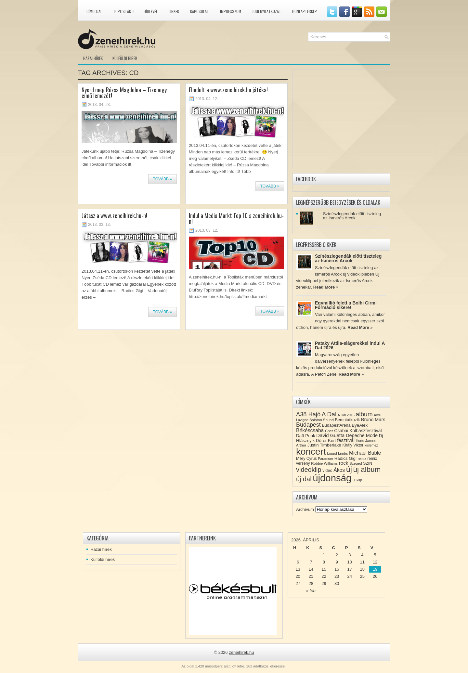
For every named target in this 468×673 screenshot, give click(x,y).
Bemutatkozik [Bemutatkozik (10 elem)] (347, 419)
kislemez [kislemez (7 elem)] (371, 445)
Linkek (174, 11)
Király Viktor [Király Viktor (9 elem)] (352, 445)
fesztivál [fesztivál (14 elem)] (346, 440)
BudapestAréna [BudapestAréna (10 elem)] (336, 425)
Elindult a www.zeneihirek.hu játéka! (228, 89)
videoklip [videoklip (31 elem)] (308, 469)
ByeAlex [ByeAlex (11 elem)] (360, 425)
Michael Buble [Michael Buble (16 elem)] (365, 453)
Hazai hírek (93, 58)
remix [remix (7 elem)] (362, 458)
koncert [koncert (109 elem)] (311, 452)
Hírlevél (151, 11)
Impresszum (230, 11)
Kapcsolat (199, 11)
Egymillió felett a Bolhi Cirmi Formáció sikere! (346, 305)
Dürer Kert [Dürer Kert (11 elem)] (326, 440)
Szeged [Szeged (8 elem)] (355, 463)
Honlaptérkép (304, 11)
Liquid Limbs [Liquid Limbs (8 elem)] (337, 453)
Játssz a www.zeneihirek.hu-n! (114, 215)
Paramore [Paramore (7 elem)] (325, 458)
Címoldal (94, 11)
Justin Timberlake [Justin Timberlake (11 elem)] (324, 445)
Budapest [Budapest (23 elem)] (308, 424)
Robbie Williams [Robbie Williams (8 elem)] (324, 463)
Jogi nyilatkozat (266, 11)
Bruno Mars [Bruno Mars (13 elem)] (373, 419)
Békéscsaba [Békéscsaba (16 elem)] (310, 430)
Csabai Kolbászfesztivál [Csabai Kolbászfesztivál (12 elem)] (358, 430)
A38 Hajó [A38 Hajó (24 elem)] (308, 414)
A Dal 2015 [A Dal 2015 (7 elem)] (346, 415)
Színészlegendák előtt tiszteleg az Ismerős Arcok (352, 215)
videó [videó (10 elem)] (327, 470)
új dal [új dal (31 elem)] (304, 479)
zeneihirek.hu (241, 652)
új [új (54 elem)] (349, 469)
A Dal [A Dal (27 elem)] (329, 414)
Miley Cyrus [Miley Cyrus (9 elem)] (306, 458)
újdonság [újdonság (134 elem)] (332, 477)
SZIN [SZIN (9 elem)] (367, 463)
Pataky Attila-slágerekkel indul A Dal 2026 (350, 345)
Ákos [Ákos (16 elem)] (339, 470)
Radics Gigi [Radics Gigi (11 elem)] (345, 458)
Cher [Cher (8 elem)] (329, 431)
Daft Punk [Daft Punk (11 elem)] (305, 435)
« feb (311, 590)
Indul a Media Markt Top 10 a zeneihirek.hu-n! (236, 218)
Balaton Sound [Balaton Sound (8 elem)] (321, 420)
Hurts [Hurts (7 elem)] (360, 441)
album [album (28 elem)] (364, 414)
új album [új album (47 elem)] (367, 469)
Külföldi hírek (124, 58)
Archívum (305, 509)
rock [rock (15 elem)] (343, 463)
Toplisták (125, 10)
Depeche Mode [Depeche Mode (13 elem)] (362, 435)
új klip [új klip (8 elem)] (357, 480)
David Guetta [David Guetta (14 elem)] (330, 435)
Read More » (325, 287)
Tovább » (162, 179)
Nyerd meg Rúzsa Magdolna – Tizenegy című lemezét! (124, 92)
